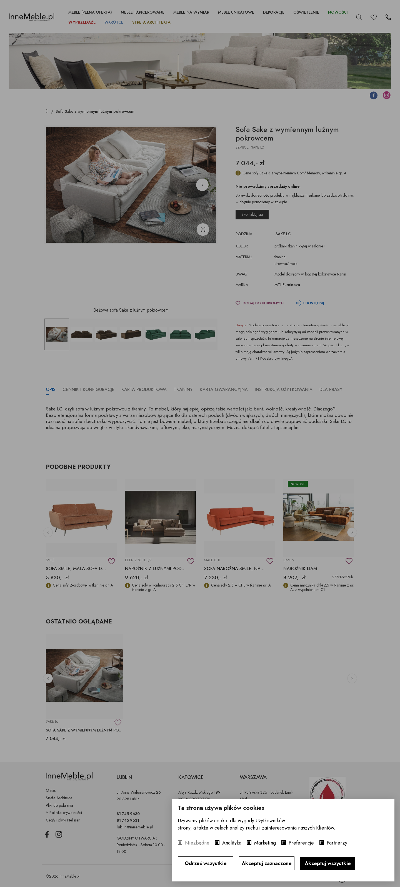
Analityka (231, 842)
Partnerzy (337, 842)
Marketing (265, 842)
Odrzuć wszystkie (206, 863)
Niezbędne (197, 842)
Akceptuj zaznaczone (267, 863)
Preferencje (301, 842)
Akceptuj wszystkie (328, 863)
